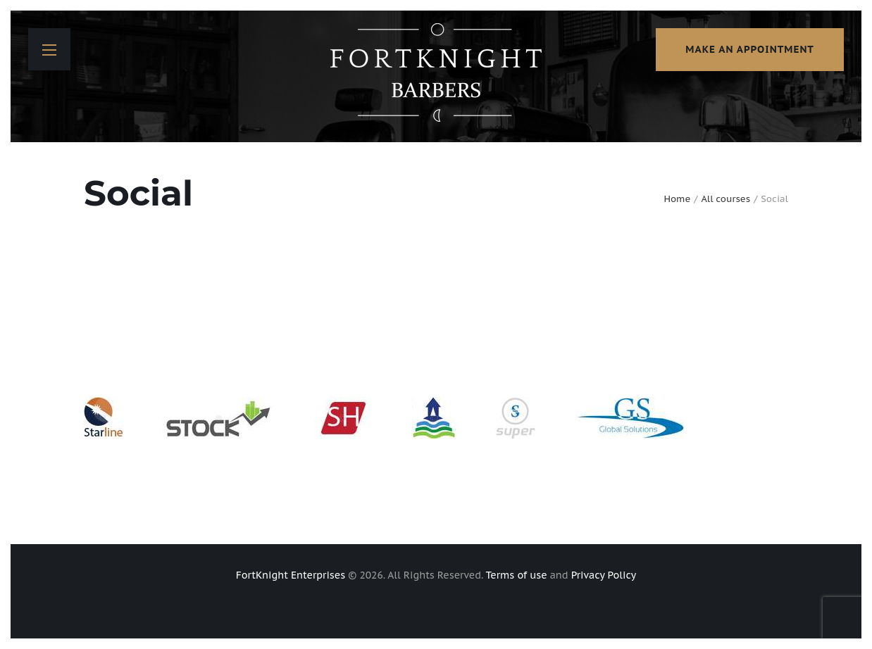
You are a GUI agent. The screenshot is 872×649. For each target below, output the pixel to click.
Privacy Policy (603, 575)
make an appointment (749, 49)
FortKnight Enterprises (290, 575)
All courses (725, 199)
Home (677, 199)
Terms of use (516, 575)
